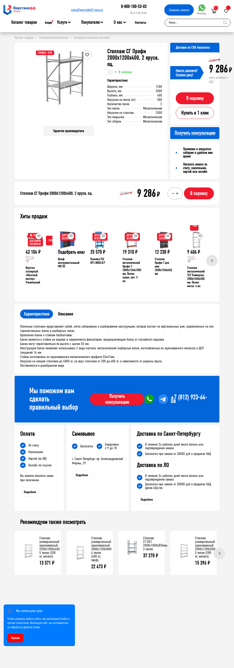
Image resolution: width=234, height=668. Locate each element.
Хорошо (15, 638)
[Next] (212, 260)
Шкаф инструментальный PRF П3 (68, 262)
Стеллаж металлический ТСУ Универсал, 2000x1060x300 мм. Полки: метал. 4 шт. (196, 277)
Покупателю (90, 22)
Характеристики (36, 314)
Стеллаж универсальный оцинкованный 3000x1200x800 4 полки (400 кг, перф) (101, 549)
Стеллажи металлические (53, 38)
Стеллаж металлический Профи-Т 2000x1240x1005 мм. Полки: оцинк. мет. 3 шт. (131, 270)
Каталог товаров (24, 22)
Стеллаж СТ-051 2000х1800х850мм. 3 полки (155, 543)
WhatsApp (201, 9)
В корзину (195, 98)
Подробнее (30, 492)
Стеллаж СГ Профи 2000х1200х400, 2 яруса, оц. (56, 193)
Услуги (62, 22)
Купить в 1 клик (195, 113)
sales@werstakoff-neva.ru (87, 10)
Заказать (179, 10)
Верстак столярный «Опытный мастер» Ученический (33, 275)
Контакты (140, 23)
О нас (118, 22)
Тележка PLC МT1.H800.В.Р (97, 261)
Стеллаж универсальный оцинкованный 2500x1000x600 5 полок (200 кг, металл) (49, 547)
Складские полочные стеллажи (91, 38)
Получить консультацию (117, 399)
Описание (65, 314)
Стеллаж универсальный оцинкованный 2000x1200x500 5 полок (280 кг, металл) (205, 547)
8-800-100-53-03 (133, 6)
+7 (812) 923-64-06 (189, 399)
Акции (48, 23)
